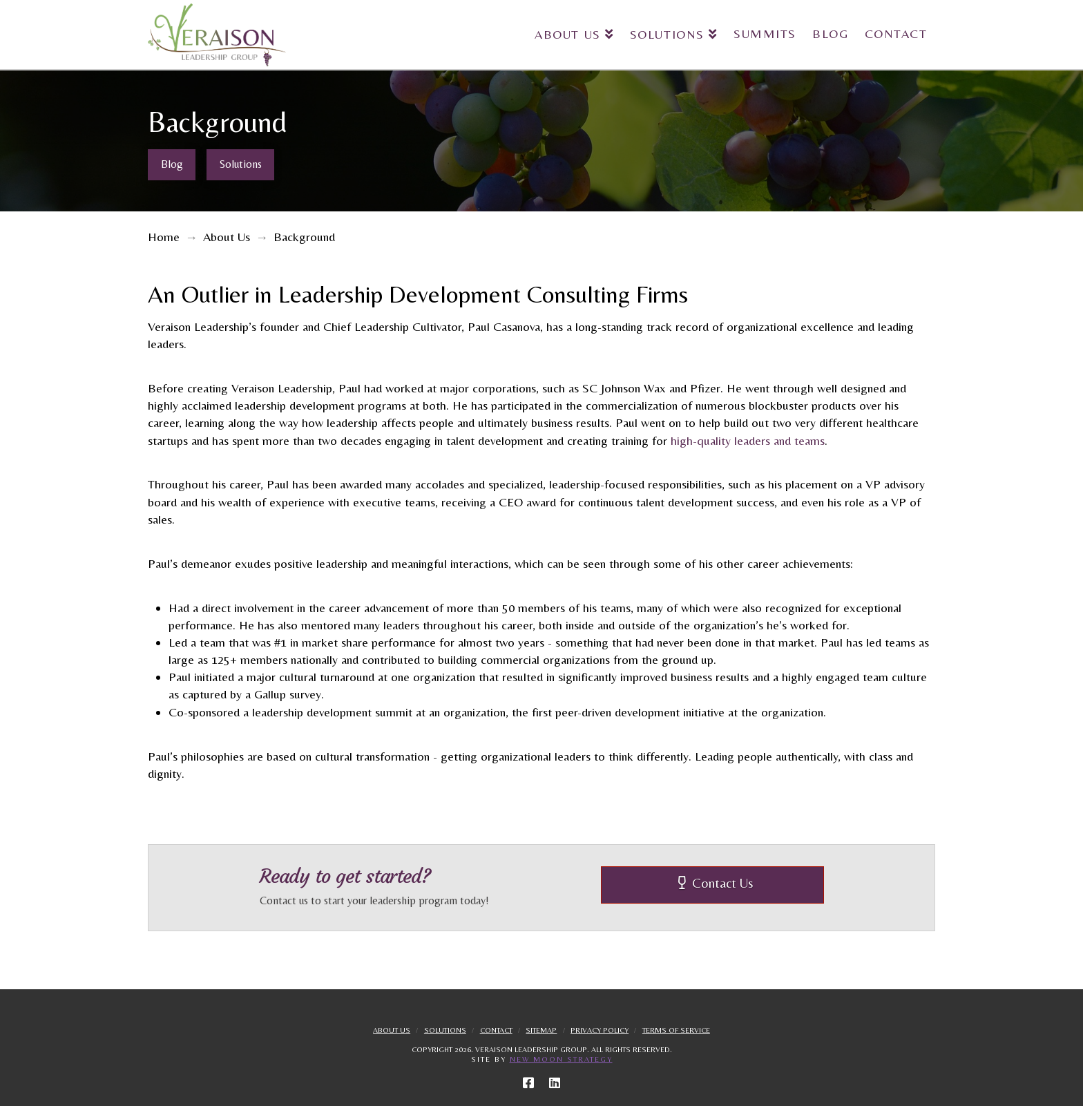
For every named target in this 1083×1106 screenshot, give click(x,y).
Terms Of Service (676, 1030)
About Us (391, 1030)
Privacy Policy (600, 1030)
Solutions (445, 1030)
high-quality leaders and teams (748, 440)
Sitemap (541, 1030)
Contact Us (716, 882)
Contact (496, 1030)
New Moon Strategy (561, 1059)
